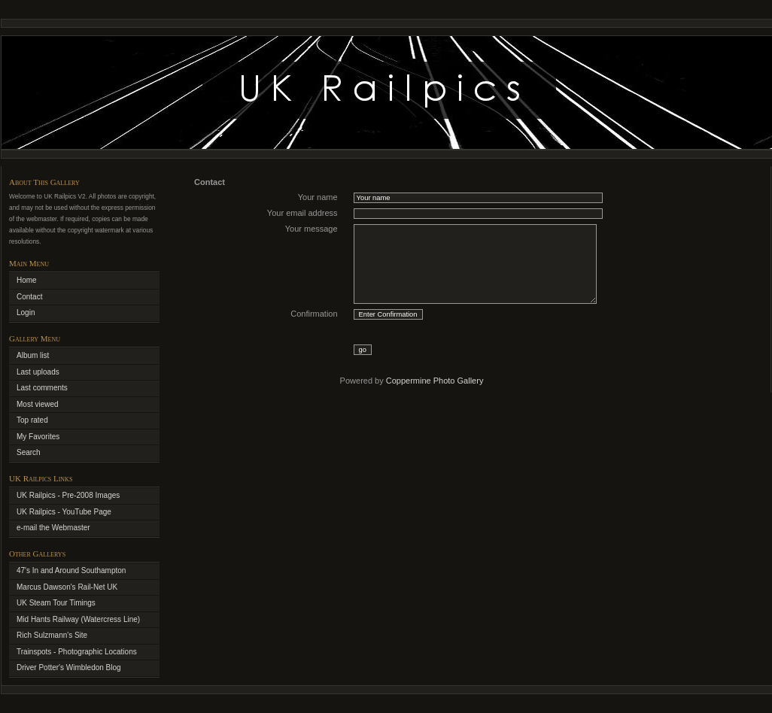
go (362, 349)
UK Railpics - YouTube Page (64, 512)
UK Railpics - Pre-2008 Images (68, 495)
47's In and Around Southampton (71, 570)
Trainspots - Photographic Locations (77, 652)
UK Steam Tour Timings (56, 603)
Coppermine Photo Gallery (435, 380)
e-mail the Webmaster (53, 527)
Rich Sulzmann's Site (52, 635)
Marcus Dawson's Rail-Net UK (67, 587)
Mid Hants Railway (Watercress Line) (78, 619)
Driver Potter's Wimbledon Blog (69, 667)
